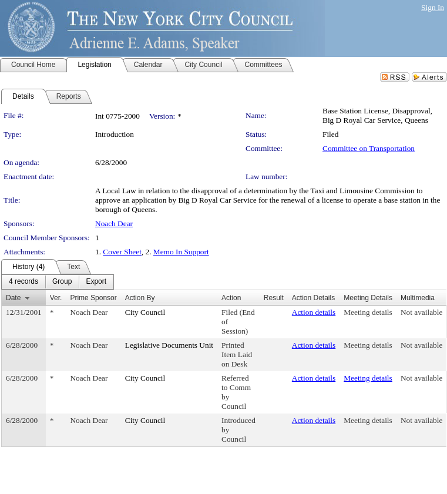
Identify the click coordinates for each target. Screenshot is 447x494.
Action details (313, 312)
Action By (140, 298)
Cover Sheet (122, 251)
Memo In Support (181, 251)
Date (13, 298)
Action (231, 298)
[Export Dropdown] (96, 282)
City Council (145, 312)
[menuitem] (23, 282)
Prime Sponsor (93, 298)
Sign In (432, 7)
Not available (421, 312)
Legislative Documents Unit (169, 345)
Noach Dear (114, 223)
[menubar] (57, 282)
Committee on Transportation (368, 148)
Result (274, 298)
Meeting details (368, 312)
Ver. (56, 298)
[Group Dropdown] (62, 282)
